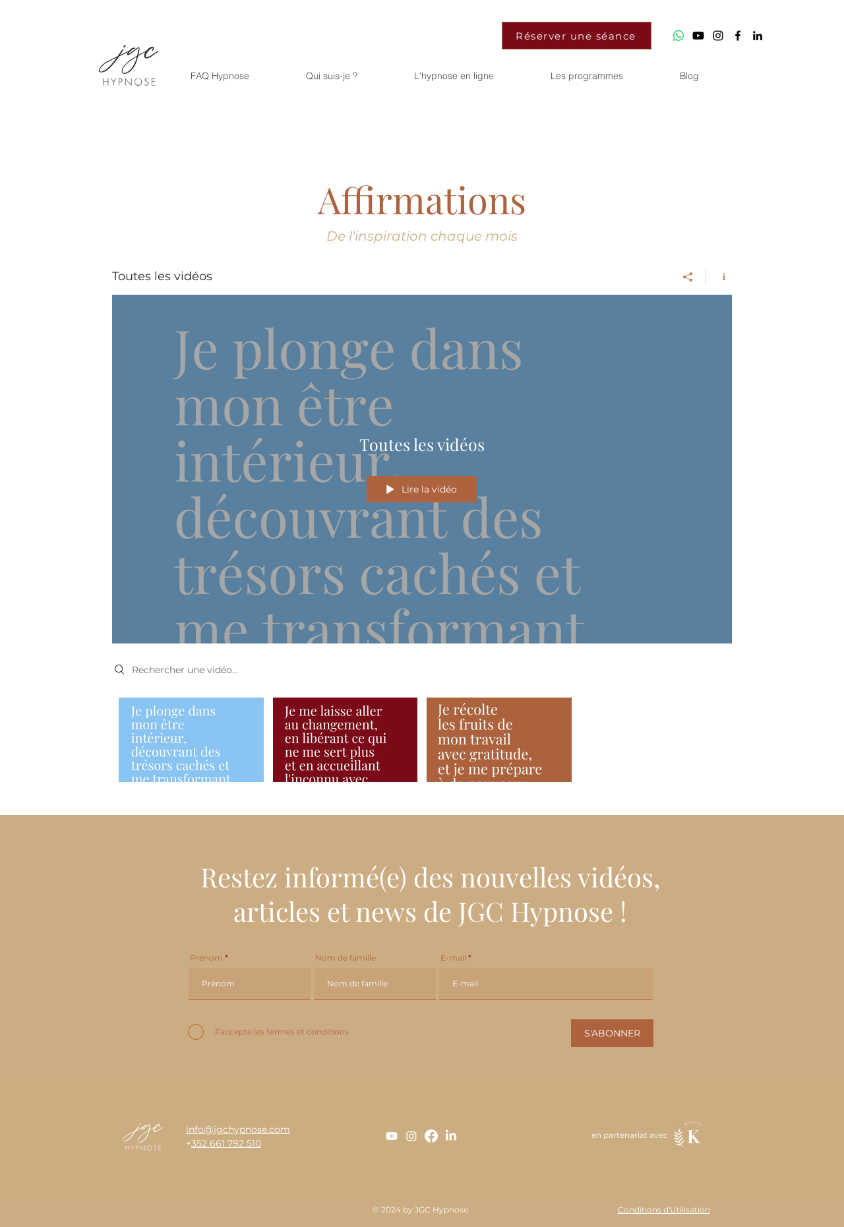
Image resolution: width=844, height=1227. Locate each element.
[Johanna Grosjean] (757, 35)
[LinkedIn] (451, 1136)
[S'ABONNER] (612, 1033)
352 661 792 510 (226, 1143)
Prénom (206, 958)
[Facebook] (431, 1136)
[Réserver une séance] (576, 35)
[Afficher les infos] (719, 277)
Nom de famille (345, 958)
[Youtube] (698, 35)
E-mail (453, 958)
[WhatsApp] (678, 35)
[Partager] (688, 277)
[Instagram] (411, 1136)
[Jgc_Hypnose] (718, 35)
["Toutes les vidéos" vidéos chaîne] (422, 743)
